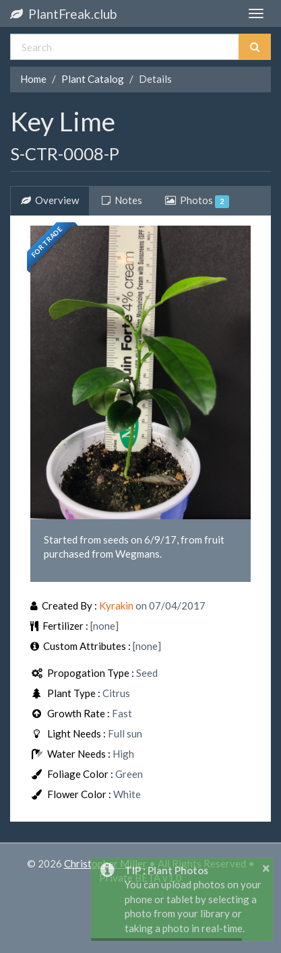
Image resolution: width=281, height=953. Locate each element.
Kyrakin (116, 605)
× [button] (266, 867)
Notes (122, 200)
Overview (50, 200)
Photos (197, 200)
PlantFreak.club (63, 14)
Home (33, 79)
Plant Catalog (92, 79)
